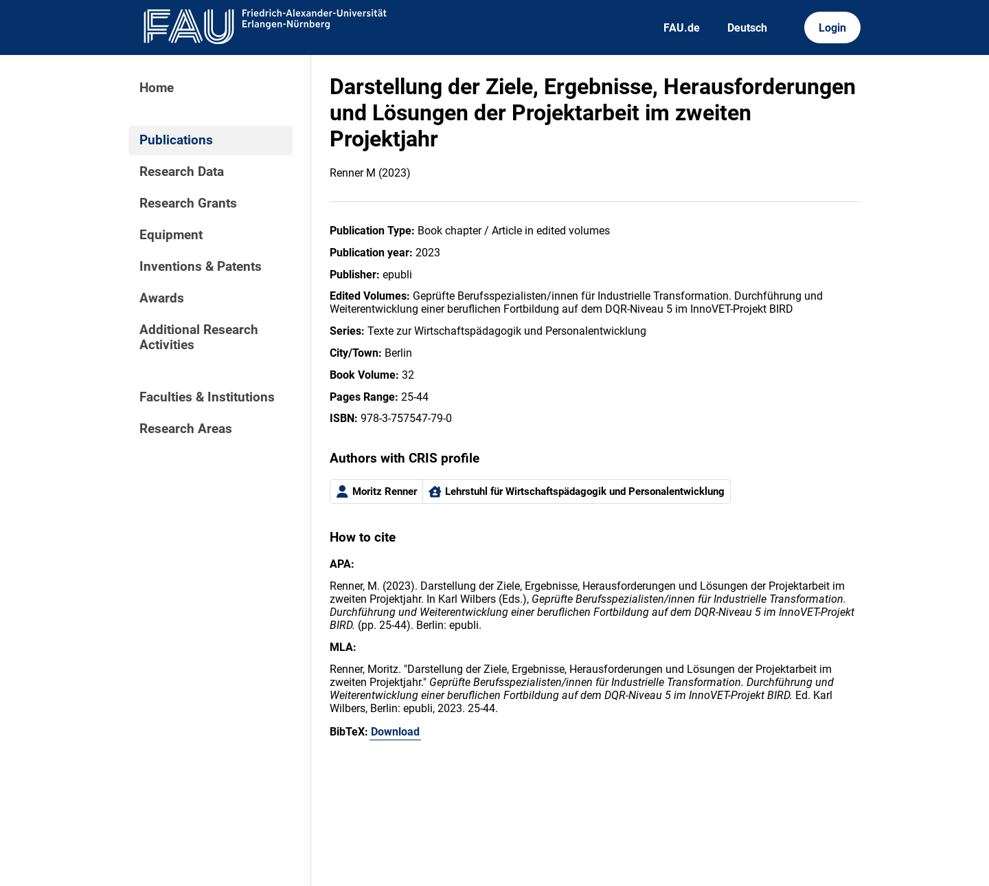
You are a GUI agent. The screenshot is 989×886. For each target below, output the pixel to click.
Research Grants (188, 203)
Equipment (171, 235)
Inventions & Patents (200, 266)
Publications (176, 140)
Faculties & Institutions (207, 397)
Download (395, 731)
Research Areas (185, 428)
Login (832, 27)
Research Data (181, 171)
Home (156, 88)
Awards (161, 298)
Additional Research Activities (198, 337)
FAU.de (681, 27)
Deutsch (747, 27)
